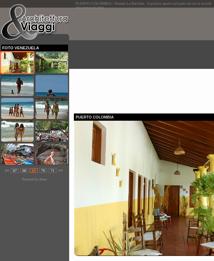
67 (15, 171)
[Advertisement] (144, 58)
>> (60, 171)
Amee (43, 179)
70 (43, 171)
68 (24, 171)
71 (53, 171)
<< (7, 171)
